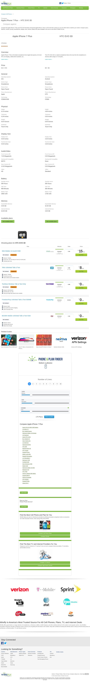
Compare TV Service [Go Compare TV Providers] (45, 562)
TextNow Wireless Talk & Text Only (14, 284)
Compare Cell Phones (6, 14)
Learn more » (4, 59)
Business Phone (20, 8)
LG (11, 659)
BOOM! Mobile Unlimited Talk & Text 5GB (16, 316)
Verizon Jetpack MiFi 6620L (29, 473)
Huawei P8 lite (25, 481)
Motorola (12, 661)
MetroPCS (3, 664)
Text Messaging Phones (42, 659)
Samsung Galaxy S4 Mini (28, 467)
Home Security (54, 8)
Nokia (11, 663)
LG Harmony (25, 442)
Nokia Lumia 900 (26, 454)
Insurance (64, 8)
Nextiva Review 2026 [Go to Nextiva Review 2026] (59, 347)
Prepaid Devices (41, 655)
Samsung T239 (26, 460)
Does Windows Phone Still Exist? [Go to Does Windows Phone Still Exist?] (9, 347)
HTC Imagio (25, 450)
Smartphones (40, 653)
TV (39, 8)
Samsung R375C (26, 444)
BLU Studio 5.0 (26, 439)
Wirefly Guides (59, 652)
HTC (11, 657)
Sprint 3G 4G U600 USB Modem (30, 427)
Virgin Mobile (4, 661)
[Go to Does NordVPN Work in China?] (44, 340)
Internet (45, 8)
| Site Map (82, 674)
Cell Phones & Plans (8, 8)
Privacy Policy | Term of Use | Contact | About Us (67, 674)
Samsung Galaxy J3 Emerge (29, 433)
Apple (11, 653)
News (65, 3)
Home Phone (31, 8)
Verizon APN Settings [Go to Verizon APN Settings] (76, 347)
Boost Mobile (4, 666)
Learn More (24, 492)
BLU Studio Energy (27, 431)
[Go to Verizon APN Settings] (79, 340)
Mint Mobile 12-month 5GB (11, 251)
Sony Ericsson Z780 (27, 464)
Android (51, 653)
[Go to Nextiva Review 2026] (61, 340)
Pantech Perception (27, 456)
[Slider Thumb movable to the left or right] (31, 395)
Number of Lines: (45, 379)
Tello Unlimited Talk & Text (11, 267)
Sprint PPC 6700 (26, 437)
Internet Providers (32, 653)
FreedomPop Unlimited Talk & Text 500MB (16, 299)
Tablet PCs (21, 655)
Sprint (2, 657)
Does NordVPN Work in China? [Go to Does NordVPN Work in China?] (43, 347)
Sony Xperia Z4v (26, 441)
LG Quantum (25, 435)
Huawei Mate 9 (26, 475)
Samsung (12, 664)
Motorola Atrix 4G (26, 448)
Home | (53, 674)
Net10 (2, 663)
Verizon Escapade (26, 477)
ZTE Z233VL (25, 479)
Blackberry (52, 655)
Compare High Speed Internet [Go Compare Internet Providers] (45, 565)
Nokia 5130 (25, 466)
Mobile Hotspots (22, 653)
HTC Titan (24, 471)
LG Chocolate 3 (26, 458)
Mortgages (72, 8)
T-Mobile (3, 659)
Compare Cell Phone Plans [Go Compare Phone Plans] (45, 533)
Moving (81, 8)
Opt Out (87, 674)
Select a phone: (46, 363)
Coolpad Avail (25, 462)
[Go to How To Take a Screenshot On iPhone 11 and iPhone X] (26, 340)
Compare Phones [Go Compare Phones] (45, 536)
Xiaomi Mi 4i (25, 483)
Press (69, 3)
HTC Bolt (24, 446)
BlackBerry (12, 655)
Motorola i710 (25, 469)
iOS (51, 657)
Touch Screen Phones (42, 657)
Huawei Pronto (26, 452)
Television (30, 655)
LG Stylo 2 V (25, 429)
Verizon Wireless (5, 653)
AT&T (2, 655)
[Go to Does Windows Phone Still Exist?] (9, 340)
